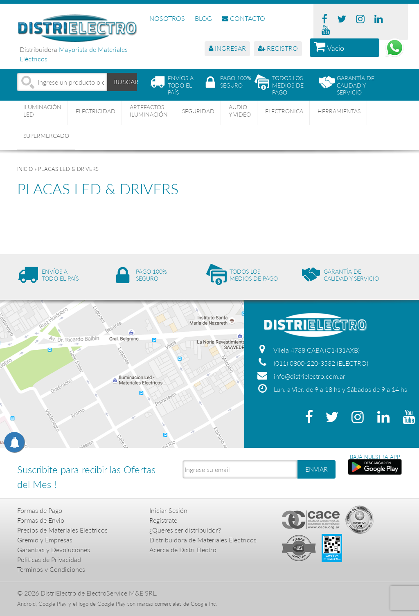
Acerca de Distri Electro (182, 549)
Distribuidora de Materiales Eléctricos (203, 540)
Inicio (25, 169)
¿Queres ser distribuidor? (185, 530)
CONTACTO (243, 18)
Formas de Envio (40, 520)
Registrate (163, 520)
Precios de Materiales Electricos (62, 530)
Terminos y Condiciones (51, 569)
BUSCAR (125, 81)
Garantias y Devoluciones (53, 549)
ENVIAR (316, 469)
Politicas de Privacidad (49, 559)
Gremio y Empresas (44, 540)
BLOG (203, 18)
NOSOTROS (167, 18)
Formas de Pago (39, 510)
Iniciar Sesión (168, 510)
